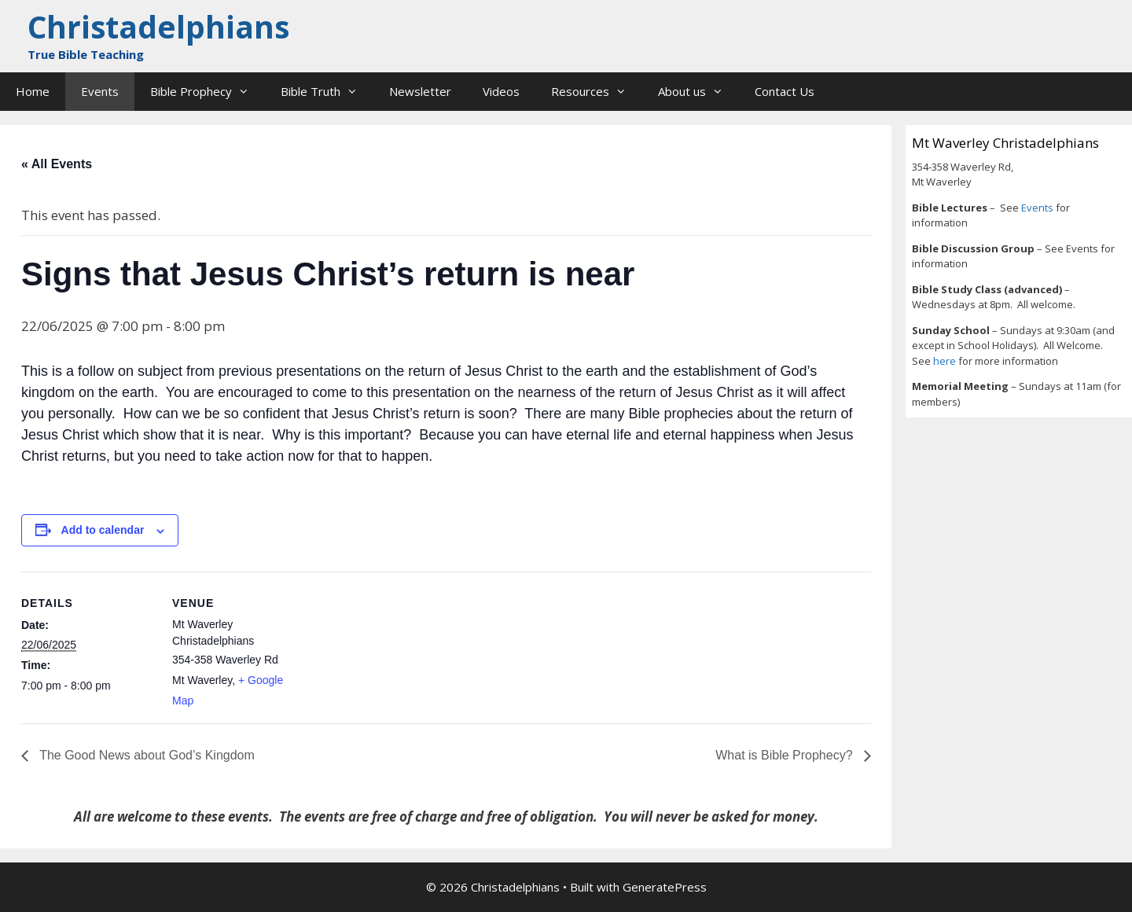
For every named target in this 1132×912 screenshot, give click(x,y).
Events (100, 91)
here (945, 361)
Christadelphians (158, 26)
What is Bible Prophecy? (785, 755)
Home (33, 91)
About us (698, 91)
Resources (596, 91)
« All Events (56, 164)
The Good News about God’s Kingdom (145, 755)
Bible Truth (327, 91)
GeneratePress (665, 887)
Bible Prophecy (207, 91)
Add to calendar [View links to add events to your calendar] (103, 530)
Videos (501, 91)
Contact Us (784, 91)
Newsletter (420, 91)
